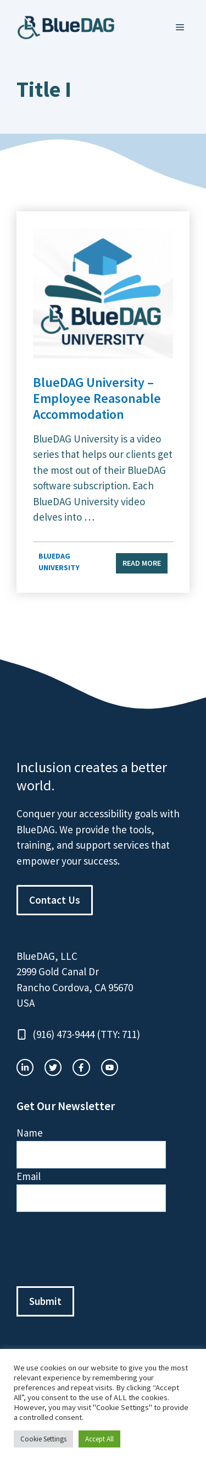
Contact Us (54, 899)
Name (29, 1132)
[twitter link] (53, 1067)
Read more (142, 563)
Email (28, 1176)
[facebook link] (109, 1067)
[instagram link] (25, 1067)
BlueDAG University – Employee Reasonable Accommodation (97, 398)
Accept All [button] (99, 1439)
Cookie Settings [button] (43, 1439)
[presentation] (99, 1249)
